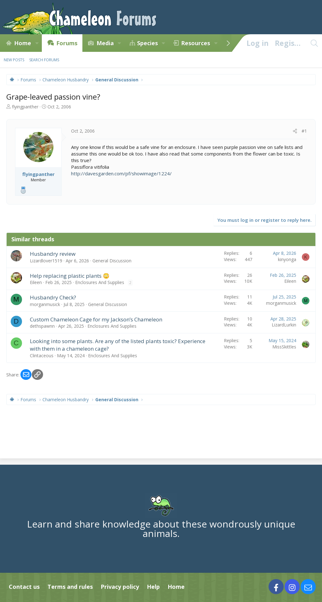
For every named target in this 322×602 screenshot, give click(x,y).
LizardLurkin (284, 325)
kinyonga (287, 259)
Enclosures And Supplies (99, 282)
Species (147, 43)
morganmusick (45, 304)
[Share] (295, 131)
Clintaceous (41, 355)
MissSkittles (284, 347)
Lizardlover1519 (46, 261)
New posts (14, 60)
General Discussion (111, 261)
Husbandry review (52, 253)
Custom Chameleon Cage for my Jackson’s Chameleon (96, 319)
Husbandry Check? (53, 297)
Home (22, 43)
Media (105, 43)
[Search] (314, 43)
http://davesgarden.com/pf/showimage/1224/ (121, 173)
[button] (37, 43)
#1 (304, 131)
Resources (195, 43)
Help (153, 586)
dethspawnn (42, 326)
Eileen (36, 282)
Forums (66, 43)
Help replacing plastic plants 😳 (69, 275)
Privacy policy (120, 586)
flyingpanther (25, 107)
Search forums (44, 60)
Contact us (24, 586)
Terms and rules (70, 586)
